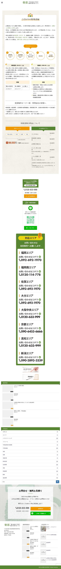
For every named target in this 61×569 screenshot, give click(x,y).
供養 (30, 455)
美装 (30, 468)
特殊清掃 (30, 461)
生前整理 (30, 465)
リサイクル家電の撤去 (51, 534)
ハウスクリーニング (30, 438)
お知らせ (30, 432)
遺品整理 (30, 478)
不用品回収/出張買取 (30, 445)
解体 (30, 475)
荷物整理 (30, 471)
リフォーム (30, 442)
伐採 (30, 452)
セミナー (30, 435)
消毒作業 (30, 458)
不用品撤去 (30, 448)
